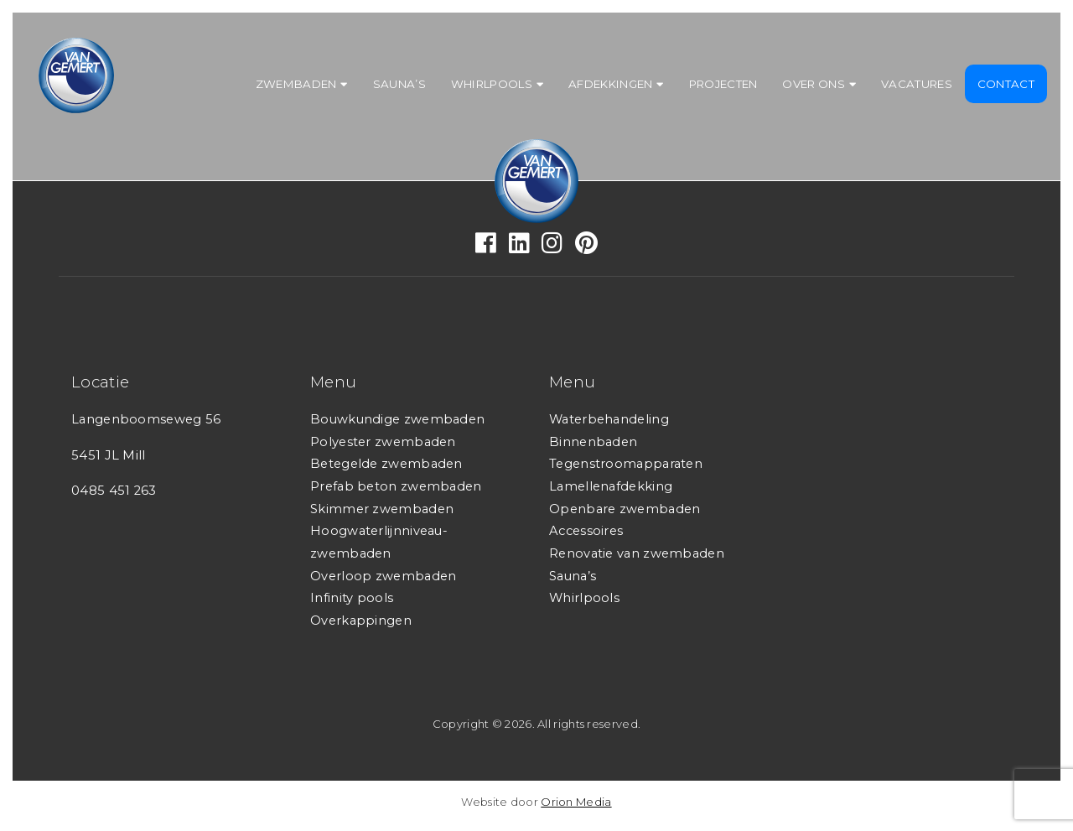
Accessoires (586, 530)
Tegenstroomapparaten (625, 463)
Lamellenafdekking (610, 486)
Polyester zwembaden (383, 441)
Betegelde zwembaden (386, 463)
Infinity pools (351, 597)
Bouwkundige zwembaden (397, 419)
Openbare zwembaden (624, 509)
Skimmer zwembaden (382, 509)
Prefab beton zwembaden (396, 486)
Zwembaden (296, 84)
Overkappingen (361, 620)
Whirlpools (491, 84)
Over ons (813, 84)
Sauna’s (399, 84)
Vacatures (916, 84)
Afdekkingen (610, 84)
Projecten (723, 84)
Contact (1005, 84)
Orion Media (576, 801)
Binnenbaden (593, 441)
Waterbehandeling (609, 419)
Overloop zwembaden (383, 576)
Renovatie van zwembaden (636, 553)
